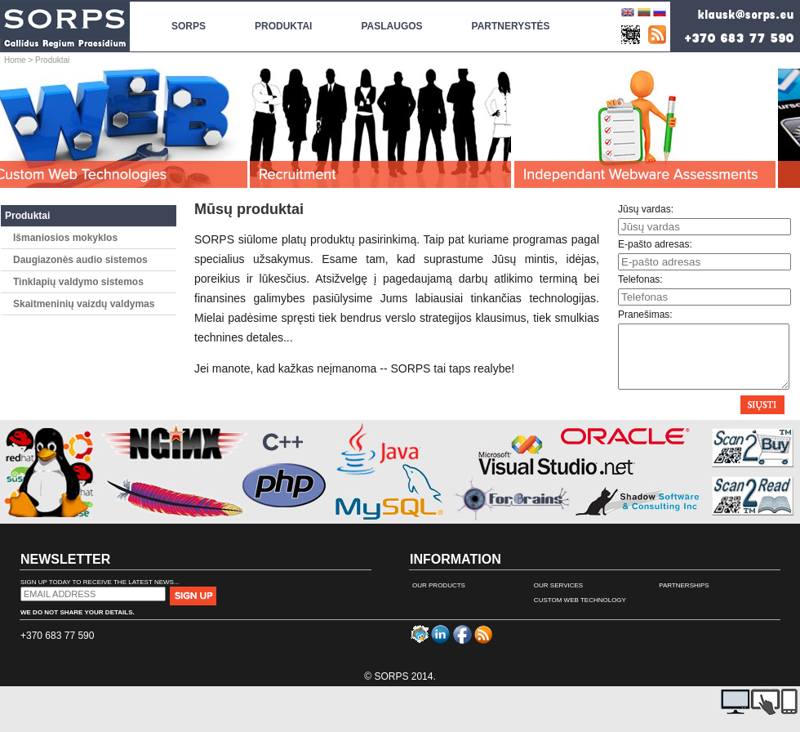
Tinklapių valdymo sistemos (78, 282)
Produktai (27, 215)
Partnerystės (511, 26)
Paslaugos (391, 17)
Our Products (438, 597)
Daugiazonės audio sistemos (80, 260)
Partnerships (684, 597)
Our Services (558, 597)
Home (15, 60)
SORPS (188, 17)
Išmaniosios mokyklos (65, 237)
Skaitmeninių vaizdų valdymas (83, 304)
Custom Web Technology (580, 612)
